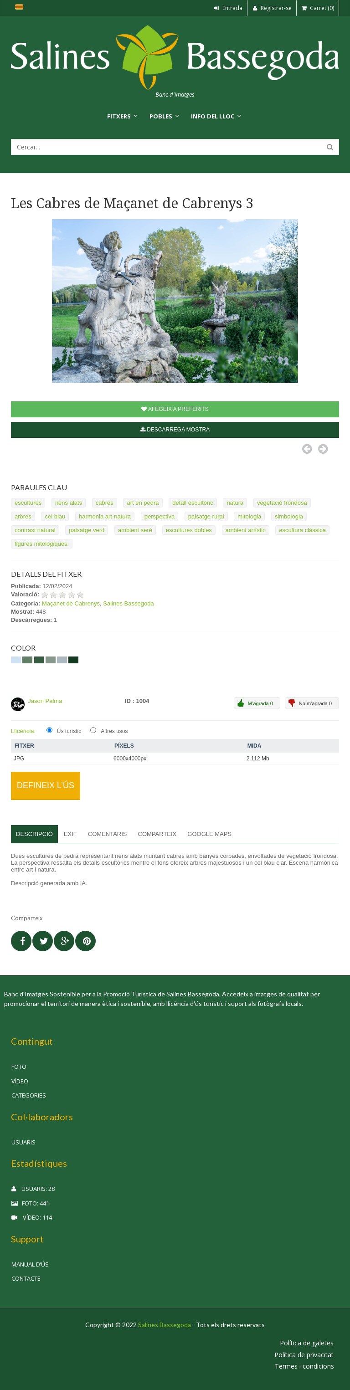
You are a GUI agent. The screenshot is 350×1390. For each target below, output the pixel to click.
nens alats (68, 502)
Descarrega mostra (175, 429)
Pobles (160, 116)
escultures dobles (189, 530)
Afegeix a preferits (174, 409)
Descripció (34, 834)
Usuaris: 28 (33, 1189)
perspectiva (159, 516)
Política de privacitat (304, 1355)
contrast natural (35, 530)
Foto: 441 (30, 1203)
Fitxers (119, 116)
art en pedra (143, 502)
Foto (18, 1066)
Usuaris (23, 1142)
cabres (104, 502)
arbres (23, 516)
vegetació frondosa (282, 502)
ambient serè (135, 530)
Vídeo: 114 (31, 1217)
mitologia (249, 516)
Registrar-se (272, 8)
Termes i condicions (304, 1366)
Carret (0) (318, 8)
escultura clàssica (302, 530)
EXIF (70, 834)
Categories (28, 1095)
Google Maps (209, 834)
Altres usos (114, 731)
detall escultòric (192, 502)
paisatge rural (206, 516)
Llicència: (23, 731)
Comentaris (107, 834)
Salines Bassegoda (128, 603)
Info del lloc (212, 116)
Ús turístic (69, 731)
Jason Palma (45, 701)
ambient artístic (246, 530)
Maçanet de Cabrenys (71, 603)
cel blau (55, 516)
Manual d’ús (30, 1264)
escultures (28, 502)
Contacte (26, 1278)
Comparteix (157, 834)
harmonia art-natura (105, 516)
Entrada (228, 8)
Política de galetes (307, 1343)
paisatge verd (86, 530)
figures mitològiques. (42, 543)
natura (234, 502)
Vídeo (19, 1081)
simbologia (289, 516)
